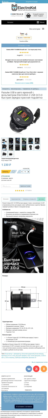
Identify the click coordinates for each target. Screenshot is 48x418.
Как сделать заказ (30, 378)
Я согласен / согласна (24, 407)
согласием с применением (12, 400)
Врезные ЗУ (32, 357)
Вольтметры (39, 354)
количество (26, 168)
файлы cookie (7, 396)
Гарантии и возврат (30, 380)
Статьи (26, 382)
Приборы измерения (21, 357)
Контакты (4, 390)
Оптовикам (5, 388)
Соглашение (28, 386)
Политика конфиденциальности (33, 402)
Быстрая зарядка (21, 355)
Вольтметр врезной (28, 354)
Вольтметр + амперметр (13, 354)
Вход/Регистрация (32, 2)
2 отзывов (28, 190)
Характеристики (15, 199)
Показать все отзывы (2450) (24, 83)
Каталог (10, 22)
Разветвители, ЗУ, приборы (30, 89)
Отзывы (26, 384)
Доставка (41, 199)
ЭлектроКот (5, 89)
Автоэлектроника (16, 89)
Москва (5, 2)
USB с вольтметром (33, 355)
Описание (6, 199)
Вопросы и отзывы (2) (29, 199)
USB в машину (9, 357)
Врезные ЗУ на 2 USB (8, 355)
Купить (5, 172)
